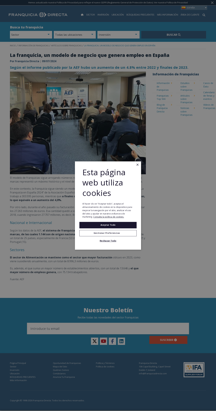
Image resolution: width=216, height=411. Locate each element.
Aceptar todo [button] (108, 225)
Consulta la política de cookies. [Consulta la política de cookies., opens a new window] (108, 217)
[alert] (108, 205)
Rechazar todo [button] (108, 240)
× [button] (137, 165)
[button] (108, 233)
